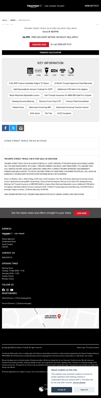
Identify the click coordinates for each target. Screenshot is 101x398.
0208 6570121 (7, 257)
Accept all (61, 390)
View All (4, 20)
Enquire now (39, 44)
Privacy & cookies (93, 347)
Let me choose (79, 383)
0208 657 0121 (92, 5)
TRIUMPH (12, 20)
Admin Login (81, 347)
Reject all (84, 390)
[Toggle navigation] (4, 5)
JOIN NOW (82, 213)
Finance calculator (50, 52)
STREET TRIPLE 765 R (24, 20)
